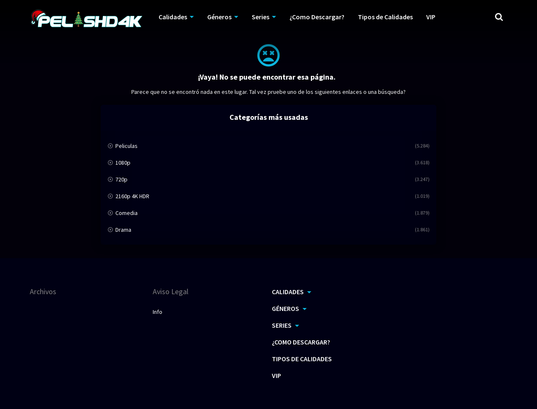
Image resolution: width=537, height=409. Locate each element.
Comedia (126, 213)
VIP (276, 375)
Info (157, 312)
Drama (123, 229)
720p (121, 179)
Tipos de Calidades (302, 359)
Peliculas (126, 146)
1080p (122, 162)
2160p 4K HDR (132, 196)
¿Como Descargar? (301, 342)
